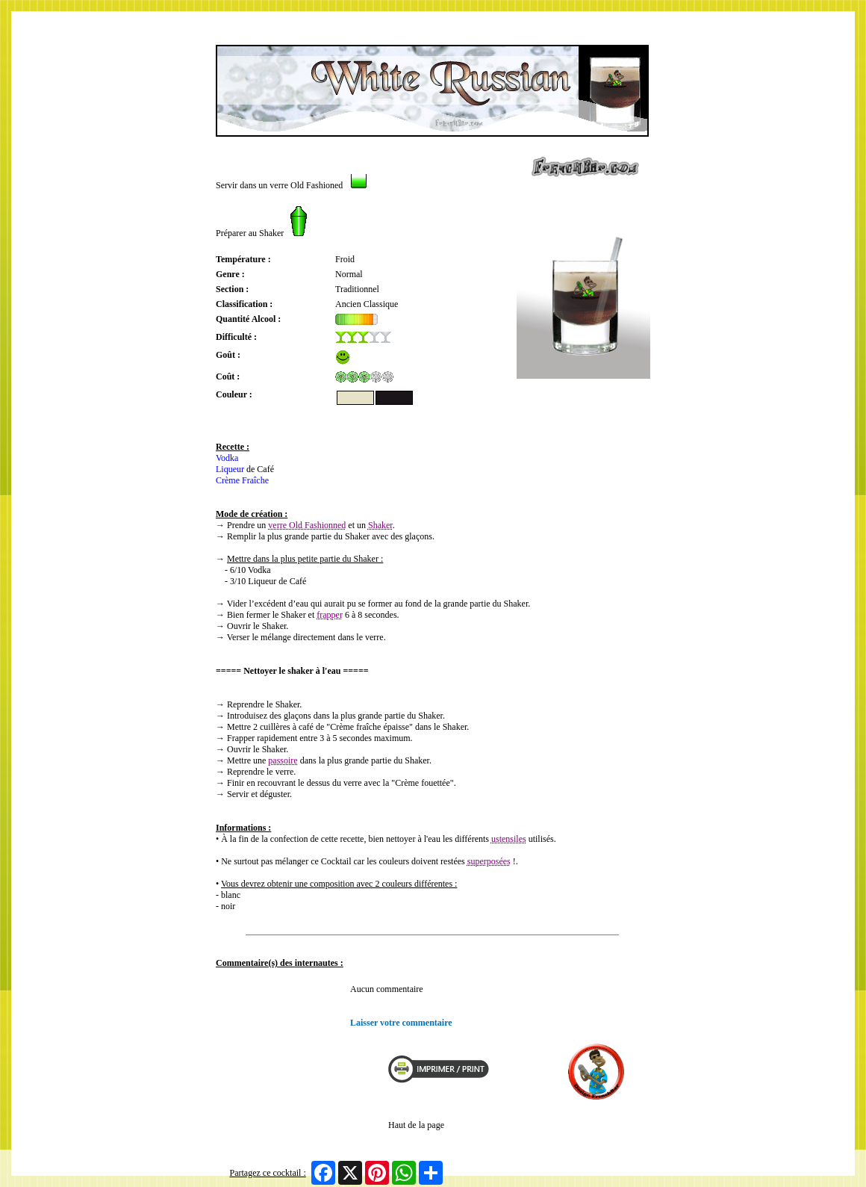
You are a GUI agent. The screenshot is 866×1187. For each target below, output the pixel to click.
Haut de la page (416, 1125)
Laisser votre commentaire (401, 1022)
